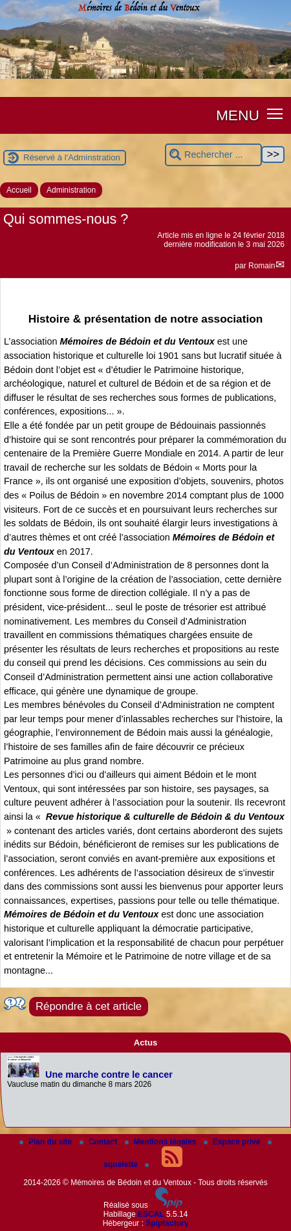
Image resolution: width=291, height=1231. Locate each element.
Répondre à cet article (89, 1006)
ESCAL (151, 1214)
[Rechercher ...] (213, 155)
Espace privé (233, 1141)
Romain (261, 265)
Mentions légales (162, 1141)
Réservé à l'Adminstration (71, 157)
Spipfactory (167, 1223)
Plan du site (46, 1141)
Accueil (19, 190)
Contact (100, 1141)
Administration (71, 190)
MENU (237, 115)
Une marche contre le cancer (109, 1074)
